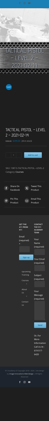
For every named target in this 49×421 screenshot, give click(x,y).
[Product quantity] (13, 155)
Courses (20, 171)
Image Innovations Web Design (21, 374)
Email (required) (24, 240)
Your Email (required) (39, 263)
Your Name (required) (39, 245)
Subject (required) (39, 279)
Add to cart (33, 155)
